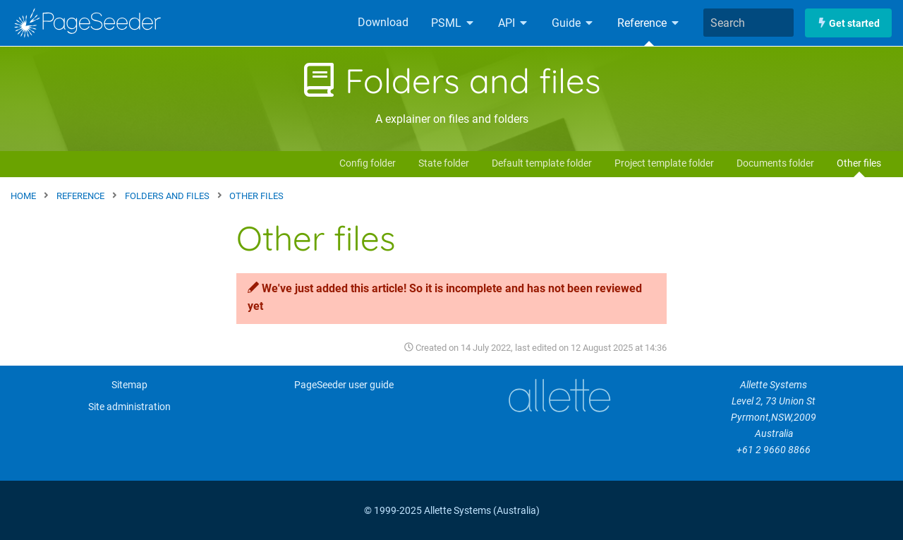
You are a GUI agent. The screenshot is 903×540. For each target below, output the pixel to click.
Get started (848, 23)
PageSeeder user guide (344, 385)
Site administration (129, 407)
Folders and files (451, 80)
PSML (453, 23)
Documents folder (775, 163)
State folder (443, 163)
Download (383, 22)
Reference (649, 23)
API (513, 23)
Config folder (367, 163)
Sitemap (129, 385)
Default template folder (542, 163)
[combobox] (748, 22)
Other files (859, 163)
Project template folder (664, 163)
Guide (573, 23)
